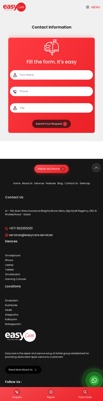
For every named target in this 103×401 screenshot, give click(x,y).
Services (39, 183)
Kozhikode (11, 305)
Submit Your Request (51, 124)
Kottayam (11, 319)
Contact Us (71, 183)
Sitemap (85, 183)
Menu (93, 7)
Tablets (9, 269)
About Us (27, 183)
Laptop (9, 265)
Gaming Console (15, 279)
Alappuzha (11, 314)
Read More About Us (23, 369)
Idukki (8, 310)
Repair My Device (51, 169)
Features (51, 183)
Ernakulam (11, 300)
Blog (60, 183)
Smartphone (12, 255)
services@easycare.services (29, 235)
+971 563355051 (19, 228)
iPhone (9, 260)
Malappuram (13, 324)
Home (16, 183)
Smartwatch (12, 274)
